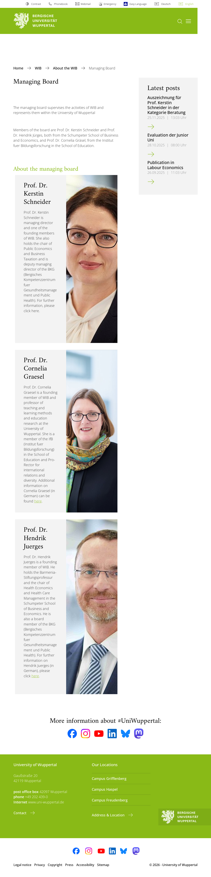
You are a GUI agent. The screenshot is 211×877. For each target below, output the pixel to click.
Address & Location (108, 815)
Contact (20, 812)
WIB (38, 68)
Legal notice (22, 865)
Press (69, 865)
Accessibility (85, 865)
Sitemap (103, 865)
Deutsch (166, 4)
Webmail (86, 4)
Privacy (39, 865)
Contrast (36, 4)
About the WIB (65, 68)
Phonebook (61, 4)
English (189, 4)
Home (18, 68)
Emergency (110, 4)
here (38, 501)
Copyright (55, 865)
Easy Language (138, 4)
